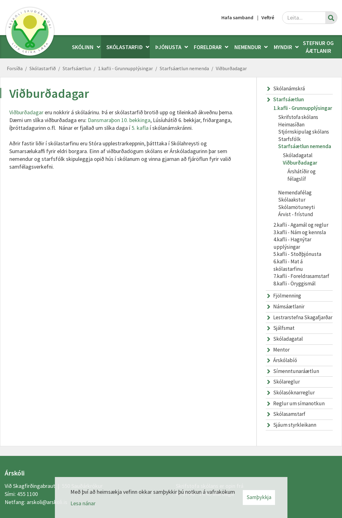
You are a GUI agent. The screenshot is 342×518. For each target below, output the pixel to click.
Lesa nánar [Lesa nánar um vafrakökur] (82, 503)
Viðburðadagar (231, 68)
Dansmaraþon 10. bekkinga (119, 120)
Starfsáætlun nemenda (184, 68)
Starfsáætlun (77, 68)
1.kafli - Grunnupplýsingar (125, 68)
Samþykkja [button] (259, 497)
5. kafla (140, 127)
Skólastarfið (42, 68)
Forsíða (15, 68)
